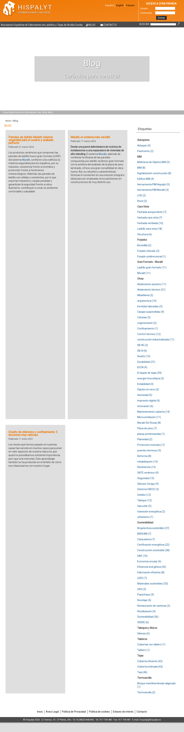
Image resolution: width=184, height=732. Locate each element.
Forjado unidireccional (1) (151, 256)
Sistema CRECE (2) (148, 489)
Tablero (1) (143, 650)
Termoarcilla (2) (146, 692)
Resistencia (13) (146, 467)
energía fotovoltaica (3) (150, 378)
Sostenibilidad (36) (147, 616)
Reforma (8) (144, 456)
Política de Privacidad (74, 711)
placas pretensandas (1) (151, 433)
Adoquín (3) (144, 145)
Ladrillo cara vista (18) (149, 228)
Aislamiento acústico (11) (151, 284)
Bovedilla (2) (144, 245)
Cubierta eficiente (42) (150, 661)
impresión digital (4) (148, 400)
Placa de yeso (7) (147, 428)
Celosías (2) (144, 317)
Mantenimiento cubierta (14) (153, 411)
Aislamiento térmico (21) (151, 289)
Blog (92, 24)
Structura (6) (144, 234)
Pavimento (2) (145, 151)
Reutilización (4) (146, 611)
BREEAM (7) (144, 533)
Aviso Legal (52, 711)
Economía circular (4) (149, 561)
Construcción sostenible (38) (153, 550)
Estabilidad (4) (145, 384)
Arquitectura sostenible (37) (153, 528)
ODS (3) (141, 589)
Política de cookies (99, 711)
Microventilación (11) (149, 417)
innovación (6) (145, 406)
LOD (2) (141, 195)
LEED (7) (142, 578)
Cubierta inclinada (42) (150, 666)
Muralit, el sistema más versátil (90, 137)
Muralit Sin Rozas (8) (149, 422)
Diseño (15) (143, 356)
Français (130, 5)
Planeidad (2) (144, 439)
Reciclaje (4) (144, 600)
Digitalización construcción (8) (154, 173)
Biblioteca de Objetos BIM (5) (153, 162)
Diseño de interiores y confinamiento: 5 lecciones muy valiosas (33, 433)
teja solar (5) (144, 506)
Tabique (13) (144, 500)
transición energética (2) (151, 511)
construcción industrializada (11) (155, 339)
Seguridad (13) (145, 478)
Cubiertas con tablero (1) (151, 644)
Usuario (144, 8)
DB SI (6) (142, 350)
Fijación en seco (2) (148, 389)
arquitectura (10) (147, 300)
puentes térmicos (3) (149, 450)
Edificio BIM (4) (145, 178)
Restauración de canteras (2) (153, 605)
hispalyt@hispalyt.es (150, 719)
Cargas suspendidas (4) (150, 311)
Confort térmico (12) (149, 334)
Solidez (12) (144, 494)
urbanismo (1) (145, 516)
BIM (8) (141, 167)
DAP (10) (142, 555)
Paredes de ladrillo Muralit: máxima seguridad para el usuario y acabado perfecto (31, 140)
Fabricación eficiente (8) (150, 572)
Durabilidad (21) (146, 361)
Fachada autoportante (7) (151, 212)
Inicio (8, 120)
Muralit (26, 159)
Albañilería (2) (145, 295)
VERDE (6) (143, 622)
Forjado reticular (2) (148, 250)
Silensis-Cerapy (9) (148, 483)
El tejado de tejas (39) (149, 372)
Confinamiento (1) (147, 328)
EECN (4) (142, 367)
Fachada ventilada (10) (150, 223)
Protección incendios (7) (151, 444)
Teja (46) (142, 672)
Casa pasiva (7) (146, 539)
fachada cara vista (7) (149, 217)
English (120, 5)
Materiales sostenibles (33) (152, 583)
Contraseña (146, 13)
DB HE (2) (142, 345)
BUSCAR (144, 24)
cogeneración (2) (147, 323)
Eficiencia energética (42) (151, 566)
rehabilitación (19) (147, 461)
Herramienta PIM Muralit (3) (153, 189)
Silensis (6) (143, 633)
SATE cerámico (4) (147, 472)
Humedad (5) (144, 395)
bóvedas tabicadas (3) (149, 306)
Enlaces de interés (123, 711)
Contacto (110, 24)
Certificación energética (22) (153, 544)
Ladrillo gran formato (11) (151, 267)
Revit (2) (142, 201)
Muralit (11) (143, 273)
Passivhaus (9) (145, 594)
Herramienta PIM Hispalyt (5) (153, 184)
